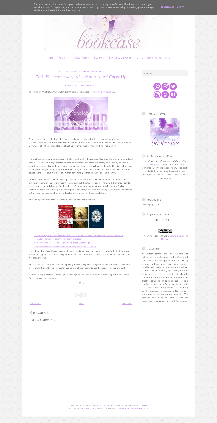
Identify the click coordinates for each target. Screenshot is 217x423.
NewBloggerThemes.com (134, 408)
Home (50, 58)
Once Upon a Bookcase (106, 405)
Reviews (99, 58)
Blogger (142, 405)
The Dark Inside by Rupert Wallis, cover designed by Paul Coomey (65, 246)
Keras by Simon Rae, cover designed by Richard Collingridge (62, 242)
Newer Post (35, 303)
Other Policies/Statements (153, 58)
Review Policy (80, 58)
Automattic (87, 408)
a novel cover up (69, 71)
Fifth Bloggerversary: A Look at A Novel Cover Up (81, 76)
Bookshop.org (153, 164)
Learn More (167, 7)
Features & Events (120, 58)
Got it (180, 7)
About (63, 58)
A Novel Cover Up (105, 91)
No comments (87, 85)
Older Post (127, 303)
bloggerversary (93, 71)
